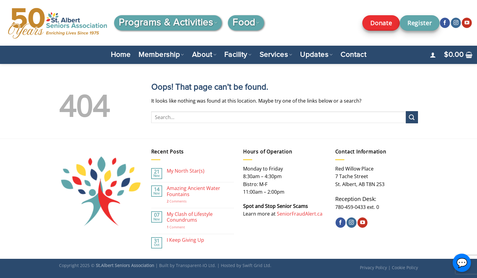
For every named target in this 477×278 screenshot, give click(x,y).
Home (121, 54)
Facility (238, 54)
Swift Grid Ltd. (256, 265)
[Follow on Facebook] (445, 23)
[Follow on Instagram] (456, 23)
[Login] (433, 55)
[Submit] (412, 117)
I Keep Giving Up (185, 240)
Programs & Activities (168, 23)
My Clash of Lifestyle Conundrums (190, 217)
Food (245, 23)
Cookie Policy (405, 267)
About (204, 54)
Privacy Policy (373, 267)
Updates (316, 54)
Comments (176, 201)
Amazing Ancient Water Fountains (193, 191)
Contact (353, 54)
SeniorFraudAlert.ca (299, 213)
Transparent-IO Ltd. (196, 265)
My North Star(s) (185, 171)
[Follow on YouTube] (467, 23)
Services (275, 54)
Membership (161, 54)
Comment (176, 227)
